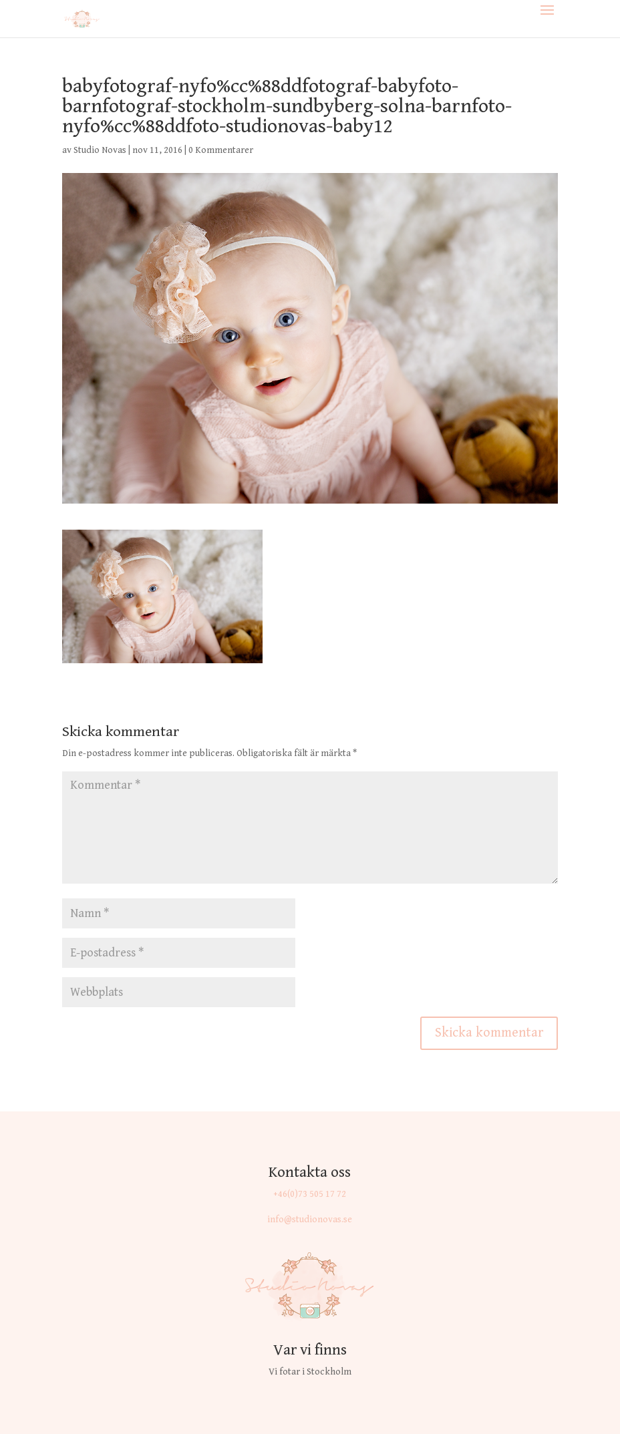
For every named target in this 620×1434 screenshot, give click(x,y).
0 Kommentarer (220, 150)
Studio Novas (99, 150)
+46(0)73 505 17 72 (309, 1194)
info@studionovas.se (309, 1219)
